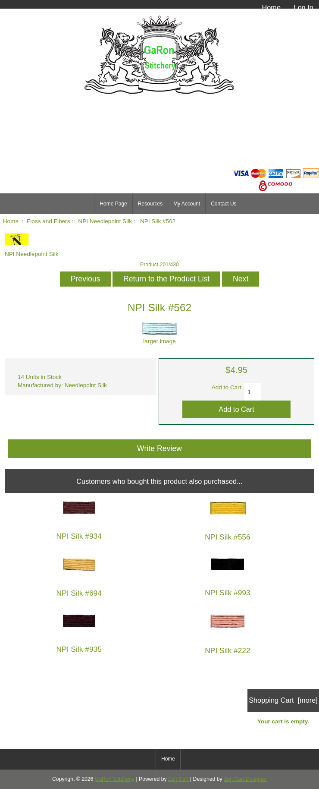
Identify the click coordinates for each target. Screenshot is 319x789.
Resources (150, 204)
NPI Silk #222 (227, 651)
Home (271, 7)
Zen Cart (178, 779)
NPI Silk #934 (79, 536)
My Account (186, 204)
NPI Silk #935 (79, 649)
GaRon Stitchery (114, 779)
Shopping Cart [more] (283, 700)
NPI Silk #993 (227, 593)
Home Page (113, 204)
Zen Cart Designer (245, 779)
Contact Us (223, 204)
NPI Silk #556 (227, 537)
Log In (303, 7)
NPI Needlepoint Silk (105, 221)
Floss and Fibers (48, 221)
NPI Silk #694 (79, 593)
